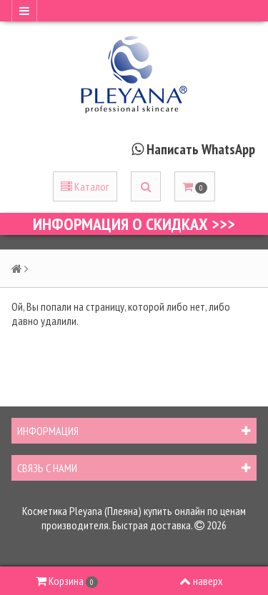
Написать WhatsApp (201, 149)
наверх (201, 581)
